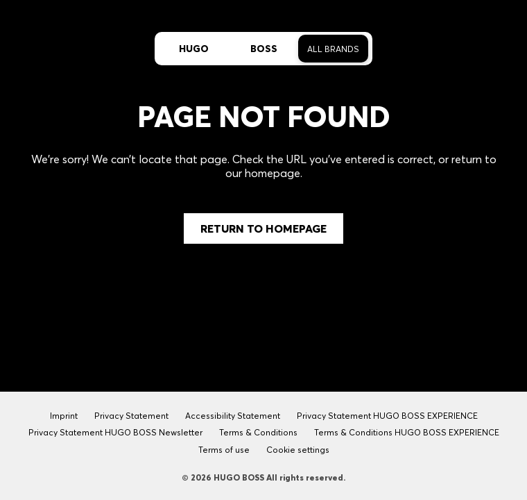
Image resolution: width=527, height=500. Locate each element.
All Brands (333, 49)
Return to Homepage (263, 228)
